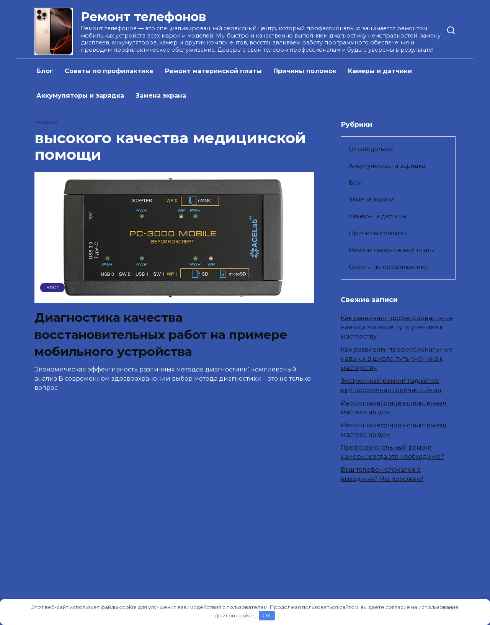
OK (267, 615)
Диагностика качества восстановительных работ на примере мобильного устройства (161, 334)
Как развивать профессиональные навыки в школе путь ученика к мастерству (397, 327)
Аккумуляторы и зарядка (80, 95)
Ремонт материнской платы (213, 71)
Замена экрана (161, 95)
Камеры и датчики (380, 71)
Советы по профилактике (109, 71)
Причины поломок (304, 71)
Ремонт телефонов (143, 16)
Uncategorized (371, 148)
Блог (44, 71)
